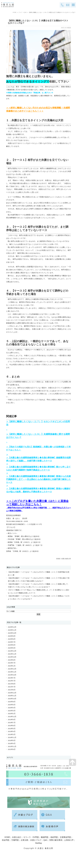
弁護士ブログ (35, 840)
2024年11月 (12, 654)
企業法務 (24, 840)
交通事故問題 (65, 837)
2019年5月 (11, 728)
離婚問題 (44, 837)
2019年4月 (11, 731)
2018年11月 (12, 737)
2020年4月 (11, 708)
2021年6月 (11, 690)
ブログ (20, 12)
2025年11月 (12, 630)
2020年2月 (11, 713)
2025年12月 (12, 627)
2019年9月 (11, 719)
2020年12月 (12, 693)
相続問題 (54, 837)
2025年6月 (11, 645)
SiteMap (38, 843)
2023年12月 (12, 669)
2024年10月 (12, 657)
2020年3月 (11, 711)
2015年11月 (12, 746)
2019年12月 (12, 716)
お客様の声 (69, 840)
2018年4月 (11, 743)
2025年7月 (11, 642)
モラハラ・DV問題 (31, 837)
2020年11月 (12, 696)
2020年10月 (12, 699)
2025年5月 (11, 648)
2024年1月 (11, 666)
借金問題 (5, 840)
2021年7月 (11, 687)
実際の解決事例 (55, 840)
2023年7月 (11, 678)
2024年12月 (12, 651)
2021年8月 (11, 684)
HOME (14, 12)
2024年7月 (11, 663)
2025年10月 (12, 633)
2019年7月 (11, 722)
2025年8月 (11, 639)
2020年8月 (11, 702)
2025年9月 (11, 636)
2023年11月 (12, 672)
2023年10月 (12, 675)
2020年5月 (11, 705)
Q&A (25, 12)
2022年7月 (11, 681)
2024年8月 (11, 660)
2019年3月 (11, 734)
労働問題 (15, 840)
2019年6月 (11, 725)
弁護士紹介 (16, 837)
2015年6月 (11, 749)
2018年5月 (11, 740)
